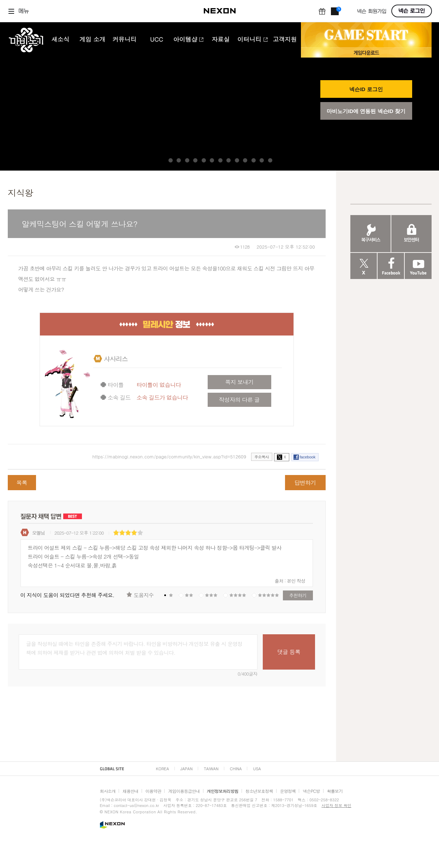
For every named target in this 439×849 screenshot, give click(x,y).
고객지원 (285, 39)
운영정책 (288, 791)
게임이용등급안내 (184, 791)
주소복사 (261, 456)
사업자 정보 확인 (336, 805)
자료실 (221, 39)
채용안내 (130, 791)
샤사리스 (116, 358)
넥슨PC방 (311, 791)
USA (257, 768)
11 (253, 160)
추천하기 (298, 595)
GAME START (366, 35)
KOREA (162, 768)
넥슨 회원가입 (371, 11)
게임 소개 (92, 39)
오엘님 (38, 532)
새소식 (60, 39)
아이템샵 (188, 39)
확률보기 (335, 791)
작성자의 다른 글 (239, 400)
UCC (156, 39)
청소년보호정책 (259, 791)
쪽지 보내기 (239, 382)
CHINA (236, 768)
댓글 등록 (288, 652)
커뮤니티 (124, 39)
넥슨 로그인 (411, 11)
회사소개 (108, 791)
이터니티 (252, 39)
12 (262, 160)
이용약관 (153, 791)
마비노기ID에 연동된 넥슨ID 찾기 (366, 111)
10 (245, 160)
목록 (21, 483)
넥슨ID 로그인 (365, 89)
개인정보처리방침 (222, 791)
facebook (308, 457)
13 (270, 160)
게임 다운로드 (366, 52)
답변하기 (305, 483)
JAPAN (186, 768)
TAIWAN (211, 768)
